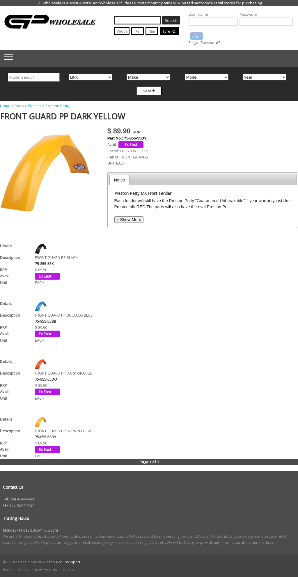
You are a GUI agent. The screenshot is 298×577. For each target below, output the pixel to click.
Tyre (169, 31)
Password (248, 14)
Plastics (34, 105)
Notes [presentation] (119, 180)
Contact (68, 569)
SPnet (47, 562)
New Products (46, 569)
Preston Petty (57, 105)
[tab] (119, 180)
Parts (19, 105)
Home (5, 105)
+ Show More (129, 219)
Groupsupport (68, 562)
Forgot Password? (204, 42)
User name (198, 14)
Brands (23, 569)
